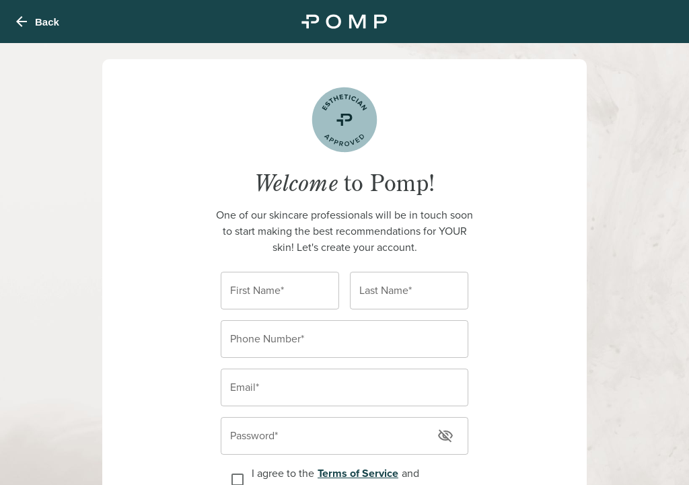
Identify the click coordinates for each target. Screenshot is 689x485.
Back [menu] (36, 21)
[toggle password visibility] (445, 435)
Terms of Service (358, 473)
